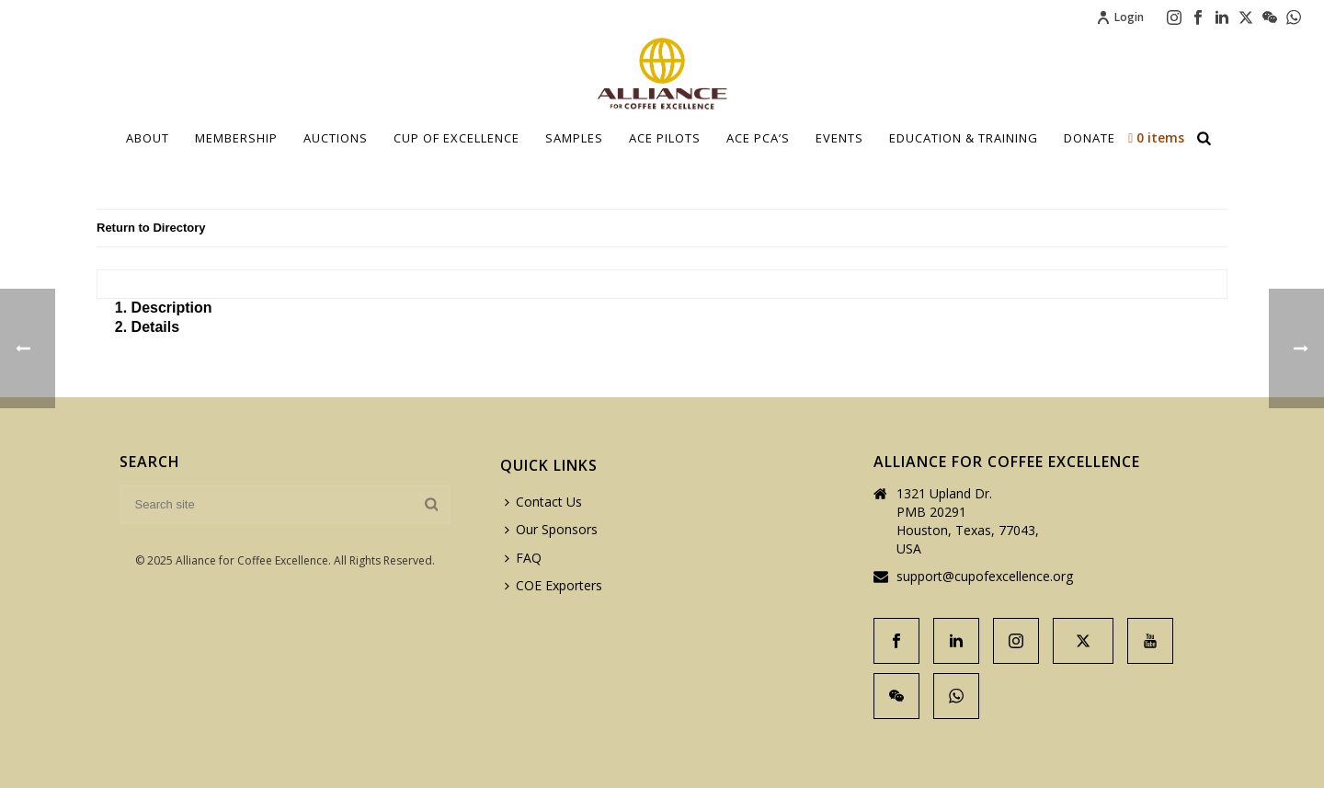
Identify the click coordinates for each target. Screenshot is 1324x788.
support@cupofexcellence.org (984, 576)
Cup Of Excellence (456, 138)
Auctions (335, 138)
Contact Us (543, 501)
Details (155, 327)
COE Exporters (553, 585)
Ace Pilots (665, 138)
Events (839, 138)
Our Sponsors (551, 529)
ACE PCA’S (758, 138)
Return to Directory (151, 227)
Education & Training (963, 138)
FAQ (523, 557)
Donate (1089, 138)
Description (171, 307)
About (147, 138)
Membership (236, 138)
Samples (574, 138)
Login (1120, 17)
